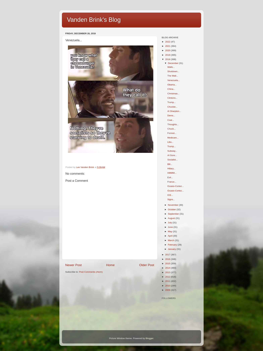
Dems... (171, 115)
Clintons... (172, 98)
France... (171, 182)
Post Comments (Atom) (91, 272)
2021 (168, 46)
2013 (168, 272)
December (173, 63)
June (170, 227)
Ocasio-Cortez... (175, 186)
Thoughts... (173, 124)
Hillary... (171, 168)
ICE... (170, 195)
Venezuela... (173, 80)
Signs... (171, 199)
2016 (168, 259)
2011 (168, 281)
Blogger (149, 338)
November (173, 205)
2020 (168, 50)
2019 (168, 55)
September (174, 214)
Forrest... (171, 133)
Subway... (172, 151)
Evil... (170, 177)
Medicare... (173, 137)
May (170, 231)
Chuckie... (172, 107)
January (172, 249)
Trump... (171, 102)
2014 (168, 268)
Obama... (172, 84)
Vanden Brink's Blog (94, 19)
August (172, 218)
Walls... (171, 67)
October (172, 209)
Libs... (170, 142)
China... (171, 89)
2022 (168, 41)
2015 (168, 263)
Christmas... (173, 93)
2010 (168, 285)
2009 (168, 290)
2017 (168, 254)
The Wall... (172, 75)
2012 (168, 276)
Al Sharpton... (174, 111)
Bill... (169, 164)
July (170, 222)
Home (110, 265)
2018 (168, 59)
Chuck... (171, 129)
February (173, 244)
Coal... (170, 120)
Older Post (146, 265)
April (170, 236)
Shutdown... (173, 71)
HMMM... (172, 173)
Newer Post (73, 265)
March (171, 240)
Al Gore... (172, 155)
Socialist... (172, 159)
